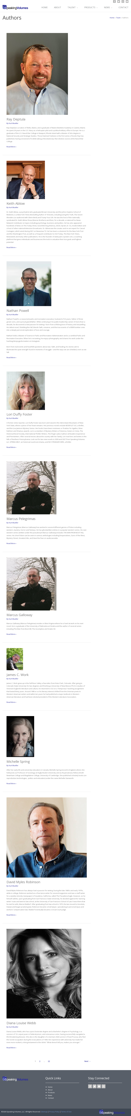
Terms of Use (66, 1112)
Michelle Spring (18, 761)
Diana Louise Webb (21, 1023)
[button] (77, 7)
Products (51, 1092)
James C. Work (18, 674)
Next (87, 1061)
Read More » (11, 146)
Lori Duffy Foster (19, 414)
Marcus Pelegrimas (21, 518)
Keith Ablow (16, 203)
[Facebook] (114, 1)
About (50, 1090)
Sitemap (44, 1112)
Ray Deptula (16, 119)
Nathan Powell (18, 310)
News (50, 1095)
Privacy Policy (54, 1112)
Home (50, 1087)
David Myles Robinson (23, 882)
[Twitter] (118, 1)
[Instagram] (123, 1)
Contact (51, 1098)
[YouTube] (127, 1)
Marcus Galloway (19, 615)
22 (49, 1061)
